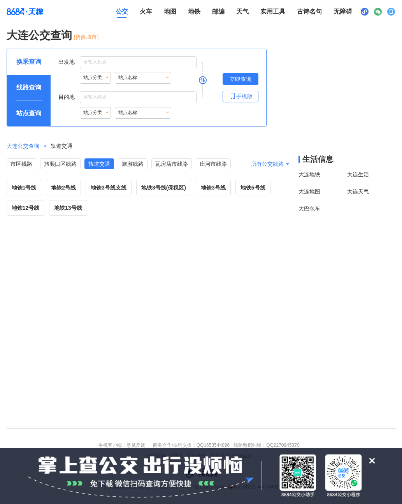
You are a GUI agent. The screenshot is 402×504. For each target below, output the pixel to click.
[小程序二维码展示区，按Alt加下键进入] (364, 11)
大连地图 (309, 191)
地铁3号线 (213, 187)
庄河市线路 (213, 164)
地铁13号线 (68, 208)
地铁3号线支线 (108, 187)
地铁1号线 (24, 187)
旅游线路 (133, 164)
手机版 (240, 96)
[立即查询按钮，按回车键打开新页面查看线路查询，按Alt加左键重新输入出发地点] (240, 79)
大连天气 (358, 191)
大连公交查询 (39, 35)
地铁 (194, 11)
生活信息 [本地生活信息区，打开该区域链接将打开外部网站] (318, 159)
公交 (122, 11)
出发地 (127, 62)
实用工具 (272, 11)
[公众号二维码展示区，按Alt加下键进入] (378, 11)
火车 (146, 11)
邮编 (218, 11)
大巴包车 (309, 208)
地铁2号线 (63, 187)
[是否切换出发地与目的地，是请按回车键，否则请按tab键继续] (202, 80)
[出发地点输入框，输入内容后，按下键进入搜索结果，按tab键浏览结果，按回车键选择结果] (138, 62)
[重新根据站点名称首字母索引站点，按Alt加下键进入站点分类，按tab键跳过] (95, 78)
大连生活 (358, 174)
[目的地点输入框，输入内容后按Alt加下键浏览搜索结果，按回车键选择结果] (138, 97)
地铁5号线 (252, 187)
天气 (242, 11)
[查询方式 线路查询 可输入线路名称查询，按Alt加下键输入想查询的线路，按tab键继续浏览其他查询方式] (29, 87)
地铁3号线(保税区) (163, 187)
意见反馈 (135, 445)
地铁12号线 (26, 208)
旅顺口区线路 (60, 164)
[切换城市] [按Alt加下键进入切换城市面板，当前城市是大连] (86, 37)
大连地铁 (309, 174)
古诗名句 (309, 11)
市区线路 (21, 164)
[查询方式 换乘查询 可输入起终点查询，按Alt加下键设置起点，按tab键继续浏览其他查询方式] (29, 62)
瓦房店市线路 (171, 164)
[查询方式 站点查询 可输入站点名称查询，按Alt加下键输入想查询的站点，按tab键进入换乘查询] (29, 113)
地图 (170, 11)
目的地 (127, 97)
